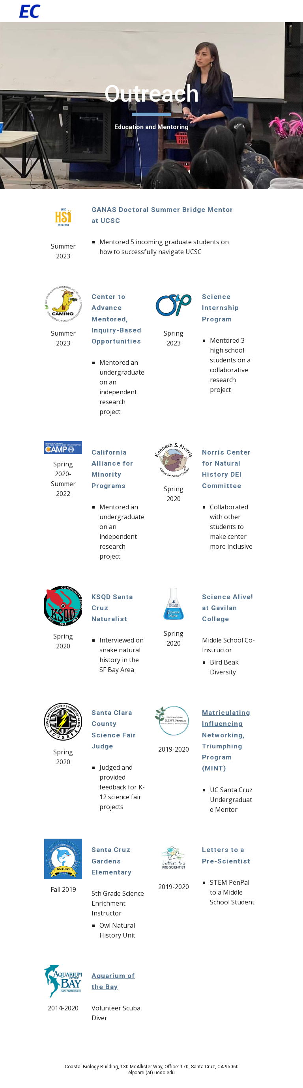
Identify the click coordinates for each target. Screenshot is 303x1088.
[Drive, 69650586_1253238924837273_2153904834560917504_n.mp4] (218, 1003)
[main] (151, 106)
